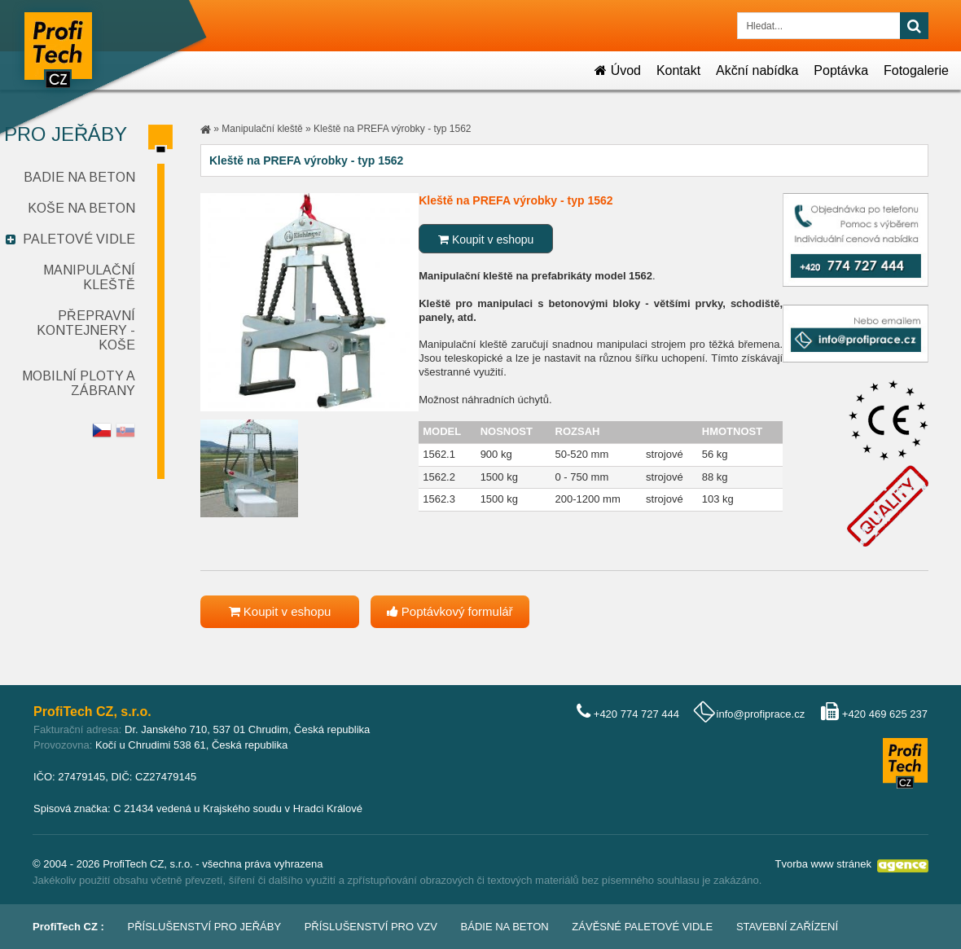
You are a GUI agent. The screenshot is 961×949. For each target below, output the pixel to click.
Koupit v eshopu (485, 239)
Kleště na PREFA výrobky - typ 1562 (392, 128)
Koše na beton (81, 208)
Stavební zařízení (787, 926)
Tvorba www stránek (823, 864)
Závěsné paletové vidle (642, 926)
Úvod (618, 70)
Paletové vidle (79, 239)
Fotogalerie (916, 70)
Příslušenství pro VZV (371, 926)
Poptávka (841, 70)
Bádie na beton (505, 926)
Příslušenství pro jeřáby (205, 926)
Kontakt (678, 70)
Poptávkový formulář (450, 611)
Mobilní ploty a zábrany (78, 383)
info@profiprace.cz (761, 714)
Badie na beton (79, 177)
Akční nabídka (757, 70)
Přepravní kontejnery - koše (86, 330)
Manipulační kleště (89, 277)
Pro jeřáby (65, 134)
